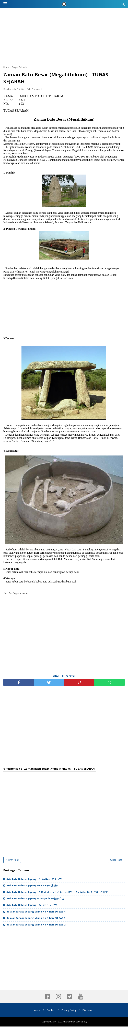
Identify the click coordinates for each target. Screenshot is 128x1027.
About (36, 1010)
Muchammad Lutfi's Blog (75, 1022)
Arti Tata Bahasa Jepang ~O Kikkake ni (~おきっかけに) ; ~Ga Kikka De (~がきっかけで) (57, 892)
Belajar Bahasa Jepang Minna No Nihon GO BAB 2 (35, 925)
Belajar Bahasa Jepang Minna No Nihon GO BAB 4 (35, 912)
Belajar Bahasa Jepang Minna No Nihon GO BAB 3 (35, 918)
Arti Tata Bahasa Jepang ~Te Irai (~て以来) (32, 886)
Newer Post (12, 860)
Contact (50, 1010)
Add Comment (34, 89)
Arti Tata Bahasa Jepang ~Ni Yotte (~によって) (34, 879)
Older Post (116, 860)
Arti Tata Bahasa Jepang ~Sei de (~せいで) (31, 905)
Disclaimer (89, 1010)
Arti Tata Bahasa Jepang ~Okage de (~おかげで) (35, 899)
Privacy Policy (69, 1010)
